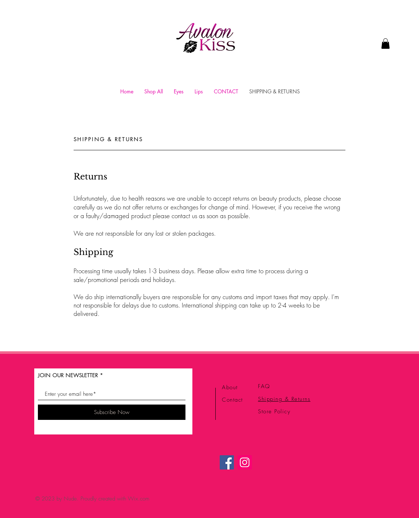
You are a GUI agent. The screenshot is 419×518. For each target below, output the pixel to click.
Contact (232, 399)
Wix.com (138, 498)
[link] (385, 43)
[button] (178, 91)
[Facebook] (227, 462)
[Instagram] (245, 462)
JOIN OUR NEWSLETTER (68, 375)
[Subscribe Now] (111, 412)
